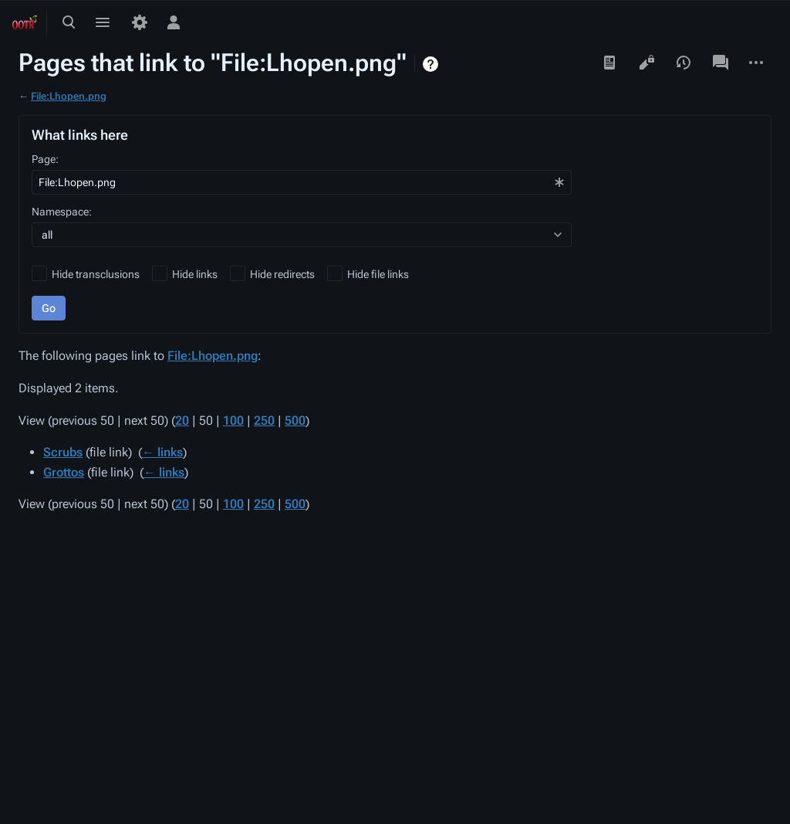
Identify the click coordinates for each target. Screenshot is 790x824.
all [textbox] (47, 235)
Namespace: (62, 211)
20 (182, 420)
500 (295, 420)
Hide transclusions (96, 274)
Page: (45, 159)
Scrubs (63, 452)
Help (432, 64)
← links (162, 452)
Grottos (63, 472)
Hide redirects (282, 274)
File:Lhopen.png (68, 96)
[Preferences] (139, 22)
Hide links (195, 274)
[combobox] (302, 182)
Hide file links (378, 274)
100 (233, 420)
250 (264, 420)
